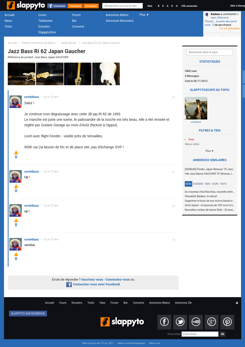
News (8, 21)
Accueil (9, 15)
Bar (74, 21)
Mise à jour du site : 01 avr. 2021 (97, 343)
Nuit (150, 6)
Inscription (91, 6)
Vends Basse (68, 43)
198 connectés (189, 6)
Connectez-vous (118, 279)
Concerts (78, 26)
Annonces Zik (183, 302)
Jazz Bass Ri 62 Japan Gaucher (101, 43)
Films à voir (154, 343)
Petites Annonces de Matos (38, 43)
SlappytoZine (47, 32)
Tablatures (45, 21)
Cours (42, 15)
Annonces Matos (117, 15)
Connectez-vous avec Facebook (93, 284)
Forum (76, 15)
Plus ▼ (210, 151)
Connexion (59, 6)
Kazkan (215, 14)
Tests (8, 26)
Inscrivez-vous (92, 279)
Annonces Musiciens (120, 21)
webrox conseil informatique (131, 343)
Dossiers (44, 26)
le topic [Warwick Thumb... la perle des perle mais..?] (221, 20)
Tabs (207, 184)
